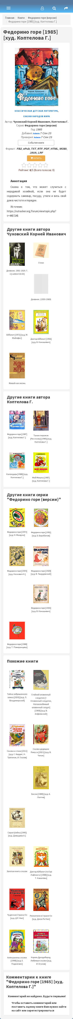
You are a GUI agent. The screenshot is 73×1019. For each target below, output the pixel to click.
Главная (9, 17)
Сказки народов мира (36, 116)
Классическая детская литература (36, 111)
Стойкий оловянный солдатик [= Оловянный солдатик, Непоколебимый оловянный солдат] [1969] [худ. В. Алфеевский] (41, 696)
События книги (36, 142)
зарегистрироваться (40, 1010)
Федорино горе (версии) (42, 17)
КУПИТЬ (36, 158)
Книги (21, 17)
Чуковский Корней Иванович (31, 121)
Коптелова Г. (59, 121)
